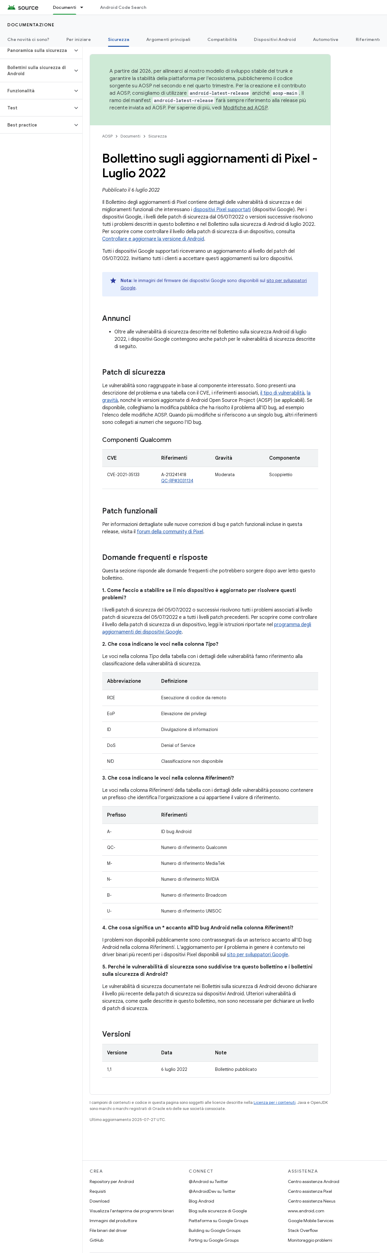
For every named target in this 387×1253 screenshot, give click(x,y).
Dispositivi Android (275, 39)
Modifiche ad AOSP (245, 108)
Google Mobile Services (310, 1220)
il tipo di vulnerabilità (282, 393)
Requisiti (98, 1191)
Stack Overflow (303, 1230)
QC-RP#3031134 (177, 480)
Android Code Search (123, 7)
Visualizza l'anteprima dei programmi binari (132, 1211)
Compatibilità (222, 39)
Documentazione (30, 25)
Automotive (326, 39)
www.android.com (306, 1211)
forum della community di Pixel (170, 532)
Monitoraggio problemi (310, 1240)
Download (100, 1201)
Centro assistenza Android (313, 1181)
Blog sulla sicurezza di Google (218, 1211)
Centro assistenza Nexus (311, 1201)
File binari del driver (108, 1230)
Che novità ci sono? (28, 39)
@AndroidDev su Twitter (212, 1191)
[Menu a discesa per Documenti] (84, 7)
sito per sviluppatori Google (257, 955)
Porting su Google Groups (214, 1240)
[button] (36, 50)
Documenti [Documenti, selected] (64, 7)
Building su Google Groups (214, 1230)
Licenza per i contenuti (275, 1102)
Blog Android (201, 1201)
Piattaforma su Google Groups (218, 1220)
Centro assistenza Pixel (310, 1191)
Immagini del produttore (113, 1220)
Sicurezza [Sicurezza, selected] (118, 39)
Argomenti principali (168, 39)
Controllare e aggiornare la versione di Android (153, 239)
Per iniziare (78, 39)
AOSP (107, 136)
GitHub (96, 1240)
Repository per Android (112, 1181)
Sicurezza (157, 136)
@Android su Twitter (208, 1181)
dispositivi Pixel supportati (222, 210)
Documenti (130, 136)
